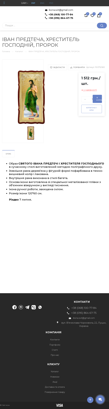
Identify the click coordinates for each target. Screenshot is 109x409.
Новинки (54, 377)
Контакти (55, 339)
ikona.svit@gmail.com (59, 10)
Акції (54, 382)
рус (51, 3)
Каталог (19, 51)
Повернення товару (54, 392)
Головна (6, 51)
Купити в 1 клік (91, 109)
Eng (42, 3)
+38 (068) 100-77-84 (59, 14)
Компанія (76, 332)
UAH (24, 3)
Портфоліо (54, 345)
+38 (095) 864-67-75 (59, 18)
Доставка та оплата (54, 387)
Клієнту (77, 364)
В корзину (99, 99)
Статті (54, 350)
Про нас (54, 355)
